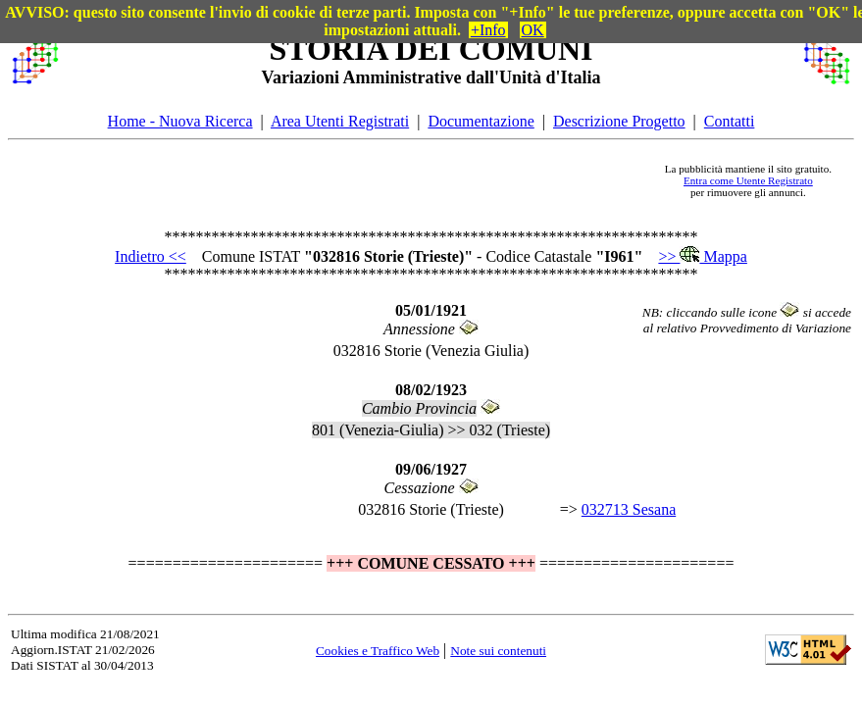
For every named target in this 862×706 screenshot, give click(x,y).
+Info (488, 30)
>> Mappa (702, 256)
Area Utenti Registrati (340, 121)
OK (533, 30)
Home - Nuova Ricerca (180, 121)
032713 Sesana (629, 509)
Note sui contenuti (498, 650)
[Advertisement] (357, 180)
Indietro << (150, 256)
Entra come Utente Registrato (748, 180)
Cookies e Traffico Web (377, 650)
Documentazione (480, 121)
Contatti (729, 121)
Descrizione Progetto (619, 121)
